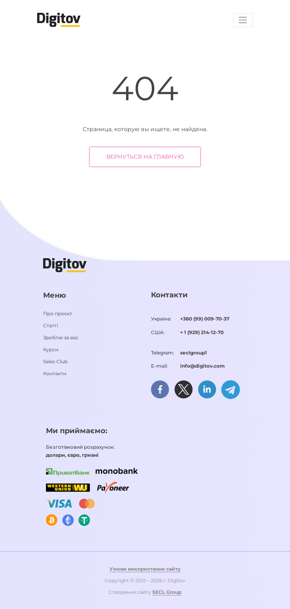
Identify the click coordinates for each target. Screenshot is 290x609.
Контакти (54, 373)
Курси (50, 349)
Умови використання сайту (145, 569)
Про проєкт (57, 313)
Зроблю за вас (61, 337)
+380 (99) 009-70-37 (204, 319)
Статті (50, 325)
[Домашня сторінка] (59, 19)
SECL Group (166, 592)
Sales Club (55, 361)
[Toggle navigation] (243, 20)
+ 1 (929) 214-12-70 (202, 332)
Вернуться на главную (145, 156)
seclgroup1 (193, 353)
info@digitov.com (202, 366)
